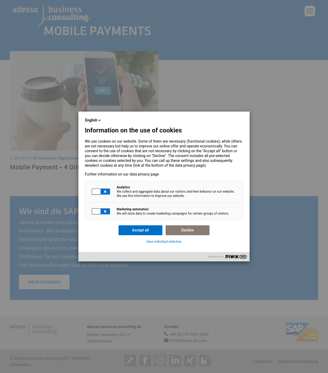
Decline (187, 230)
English (93, 120)
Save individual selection (164, 241)
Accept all (140, 230)
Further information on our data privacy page (122, 174)
